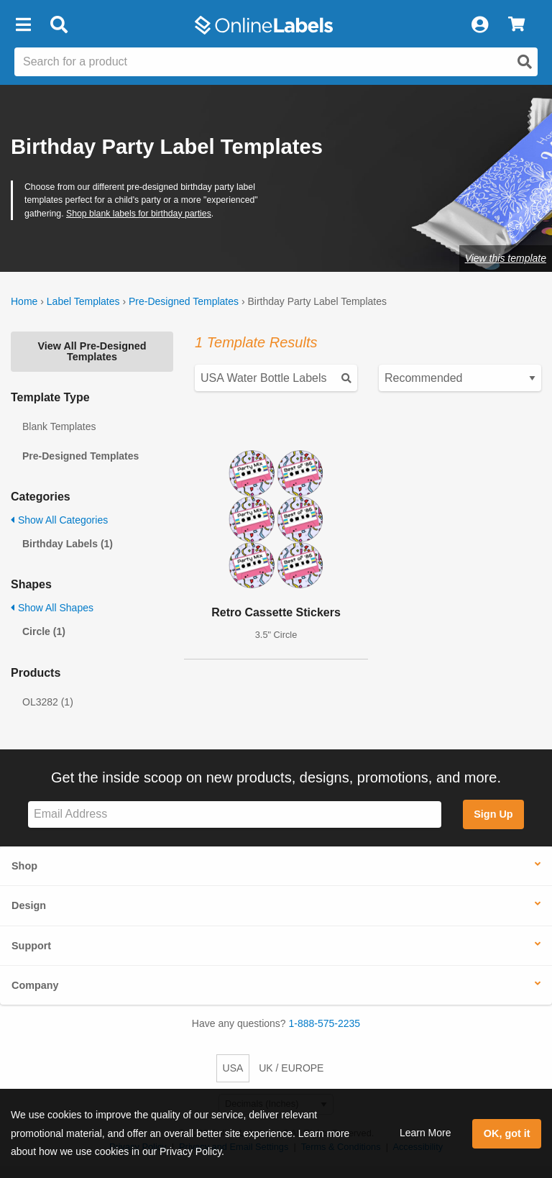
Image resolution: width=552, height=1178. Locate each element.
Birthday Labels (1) (67, 543)
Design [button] (29, 905)
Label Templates (83, 301)
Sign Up (493, 814)
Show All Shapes (52, 607)
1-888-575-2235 (325, 1023)
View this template (505, 258)
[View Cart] (516, 25)
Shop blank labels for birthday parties (138, 214)
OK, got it (507, 1133)
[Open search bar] (58, 25)
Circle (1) (43, 631)
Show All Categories (59, 520)
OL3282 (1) (47, 702)
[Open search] (525, 62)
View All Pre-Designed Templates (91, 351)
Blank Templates (59, 426)
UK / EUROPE (291, 1068)
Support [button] (31, 945)
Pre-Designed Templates (184, 301)
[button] (23, 25)
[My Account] (479, 25)
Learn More (425, 1132)
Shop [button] (24, 866)
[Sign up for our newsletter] (234, 814)
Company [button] (35, 985)
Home (24, 301)
